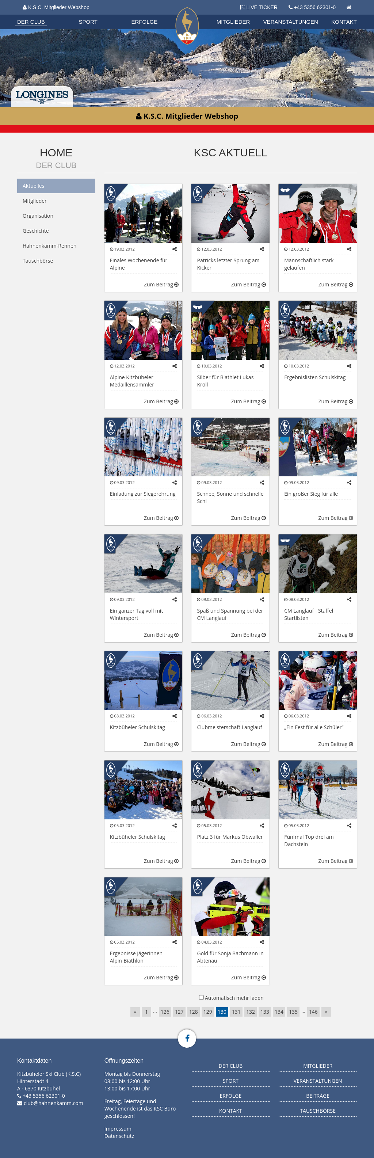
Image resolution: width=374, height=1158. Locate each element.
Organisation (38, 14)
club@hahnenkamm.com (53, 1103)
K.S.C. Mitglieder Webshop (56, 7)
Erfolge (144, 22)
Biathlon (38, 14)
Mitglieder (233, 22)
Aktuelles (33, 185)
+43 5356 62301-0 (315, 7)
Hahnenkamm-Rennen (49, 245)
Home (56, 152)
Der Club (31, 22)
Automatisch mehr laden (234, 997)
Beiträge (317, 1095)
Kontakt (344, 22)
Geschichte (36, 230)
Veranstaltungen (290, 22)
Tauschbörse (38, 260)
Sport (88, 22)
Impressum (117, 1128)
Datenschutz (119, 1135)
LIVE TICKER (259, 7)
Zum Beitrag (161, 284)
